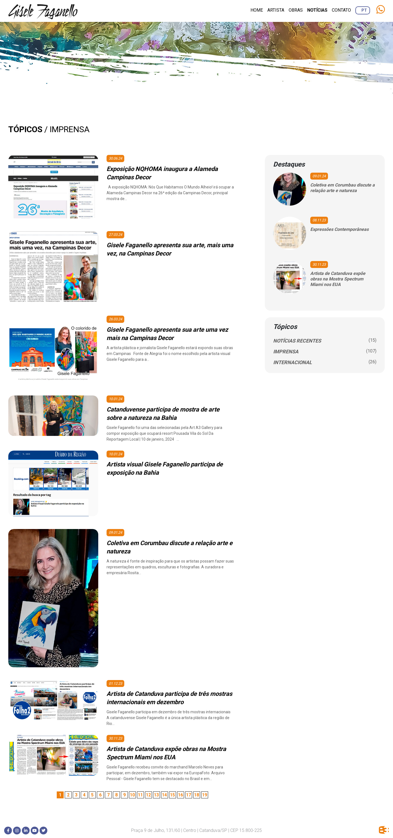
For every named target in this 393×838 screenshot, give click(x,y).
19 (204, 795)
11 (140, 795)
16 (180, 795)
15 (172, 795)
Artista (275, 10)
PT (364, 10)
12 (148, 795)
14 (164, 795)
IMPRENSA (285, 351)
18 (196, 795)
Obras (296, 10)
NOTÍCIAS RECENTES (297, 341)
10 (132, 795)
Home (256, 10)
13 (156, 795)
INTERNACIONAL (292, 362)
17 (188, 795)
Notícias (317, 10)
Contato (341, 10)
